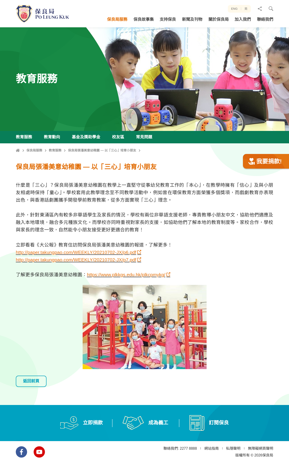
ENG (234, 8)
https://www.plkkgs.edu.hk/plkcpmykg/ (126, 296)
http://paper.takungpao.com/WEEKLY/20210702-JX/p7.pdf (76, 281)
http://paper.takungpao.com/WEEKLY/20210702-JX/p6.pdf (76, 274)
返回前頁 (31, 403)
